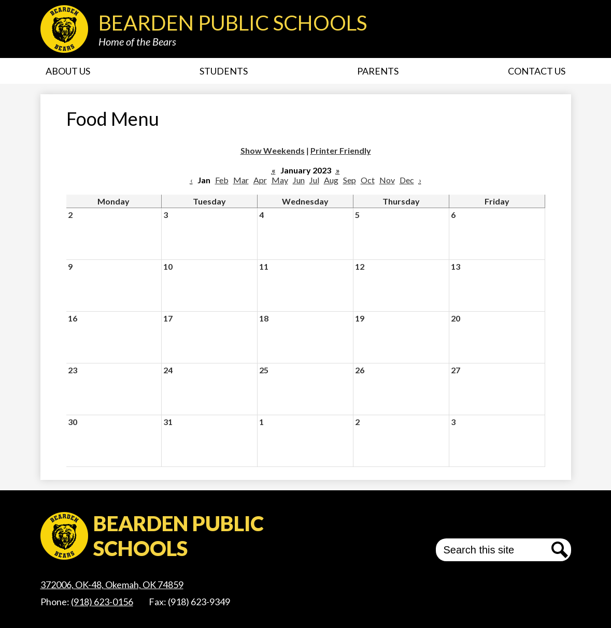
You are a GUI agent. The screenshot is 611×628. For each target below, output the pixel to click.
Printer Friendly (340, 150)
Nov (387, 180)
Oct (368, 180)
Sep (349, 180)
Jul (314, 180)
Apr (260, 180)
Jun (299, 180)
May (280, 180)
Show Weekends (272, 150)
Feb (222, 180)
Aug (331, 180)
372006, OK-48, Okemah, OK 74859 (111, 584)
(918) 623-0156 (102, 601)
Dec (407, 180)
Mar (241, 180)
